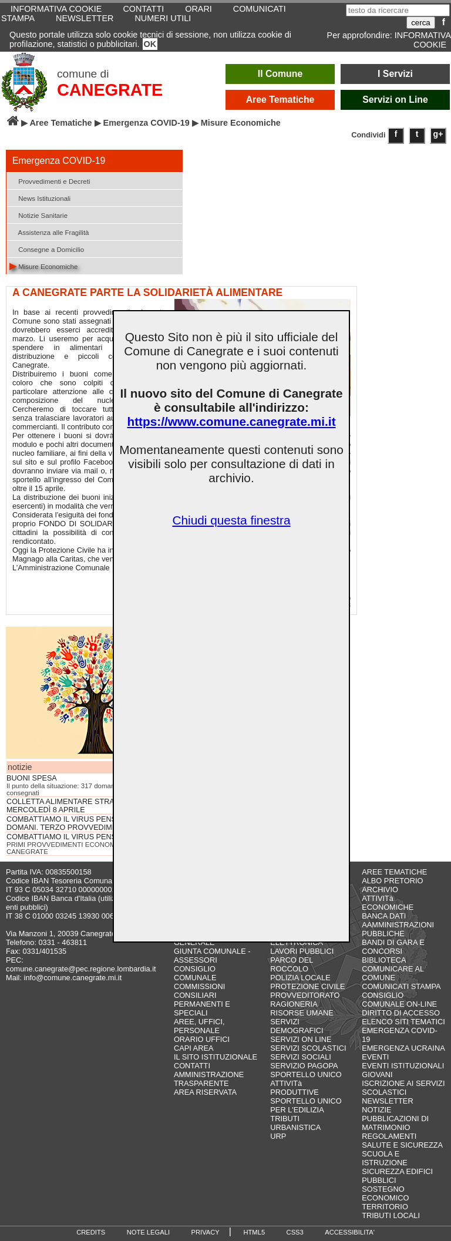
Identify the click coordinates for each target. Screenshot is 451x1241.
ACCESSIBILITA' (350, 1232)
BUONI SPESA (31, 778)
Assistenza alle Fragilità (49, 232)
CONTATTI (192, 1065)
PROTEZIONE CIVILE (307, 986)
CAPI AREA (194, 1048)
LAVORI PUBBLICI (302, 951)
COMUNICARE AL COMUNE (392, 973)
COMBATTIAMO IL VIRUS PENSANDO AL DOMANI (93, 837)
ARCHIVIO (380, 889)
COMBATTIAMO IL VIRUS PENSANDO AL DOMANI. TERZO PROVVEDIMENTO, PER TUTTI (90, 823)
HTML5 (254, 1232)
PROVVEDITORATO (304, 995)
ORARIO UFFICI (202, 1039)
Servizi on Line (395, 100)
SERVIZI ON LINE (300, 1039)
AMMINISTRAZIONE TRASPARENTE (209, 1079)
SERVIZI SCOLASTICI (308, 1048)
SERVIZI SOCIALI (300, 1056)
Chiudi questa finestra (231, 520)
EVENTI (375, 1056)
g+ (438, 134)
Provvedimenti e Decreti (49, 181)
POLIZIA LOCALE (300, 977)
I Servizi (395, 74)
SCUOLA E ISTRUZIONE (385, 1158)
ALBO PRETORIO (392, 880)
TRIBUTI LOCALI (391, 1215)
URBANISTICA (295, 1127)
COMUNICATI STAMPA (401, 986)
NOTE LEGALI (148, 1232)
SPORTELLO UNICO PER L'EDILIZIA (305, 1105)
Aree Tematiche (280, 100)
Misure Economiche (43, 266)
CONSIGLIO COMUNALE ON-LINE (399, 999)
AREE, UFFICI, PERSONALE (199, 1026)
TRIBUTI (284, 1118)
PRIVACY (205, 1232)
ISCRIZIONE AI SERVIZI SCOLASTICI (403, 1088)
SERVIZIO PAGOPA (304, 1065)
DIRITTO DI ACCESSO (401, 1012)
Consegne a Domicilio (46, 249)
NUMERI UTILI (162, 18)
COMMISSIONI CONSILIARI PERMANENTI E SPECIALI (202, 999)
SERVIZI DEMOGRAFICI (296, 1026)
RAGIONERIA (293, 1004)
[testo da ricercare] (398, 10)
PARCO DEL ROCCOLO (291, 964)
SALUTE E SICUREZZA (402, 1145)
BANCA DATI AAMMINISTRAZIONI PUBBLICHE (398, 925)
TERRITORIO (385, 1206)
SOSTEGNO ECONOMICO (385, 1193)
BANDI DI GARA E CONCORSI (393, 947)
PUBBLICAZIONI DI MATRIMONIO (395, 1123)
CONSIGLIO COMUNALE (195, 973)
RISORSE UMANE (301, 1012)
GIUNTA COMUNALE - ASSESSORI (212, 955)
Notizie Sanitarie (38, 215)
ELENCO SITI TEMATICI (403, 1021)
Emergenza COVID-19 (146, 122)
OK (150, 44)
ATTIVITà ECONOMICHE (387, 903)
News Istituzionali (39, 198)
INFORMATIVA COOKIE (423, 40)
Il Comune (280, 74)
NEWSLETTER (84, 18)
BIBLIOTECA (384, 960)
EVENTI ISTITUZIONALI (403, 1065)
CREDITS (90, 1232)
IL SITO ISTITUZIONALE (215, 1056)
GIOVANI (377, 1074)
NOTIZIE (376, 1109)
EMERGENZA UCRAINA (403, 1048)
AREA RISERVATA (205, 1092)
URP (278, 1136)
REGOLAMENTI (389, 1136)
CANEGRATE (110, 89)
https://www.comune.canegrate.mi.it (231, 421)
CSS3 (295, 1232)
